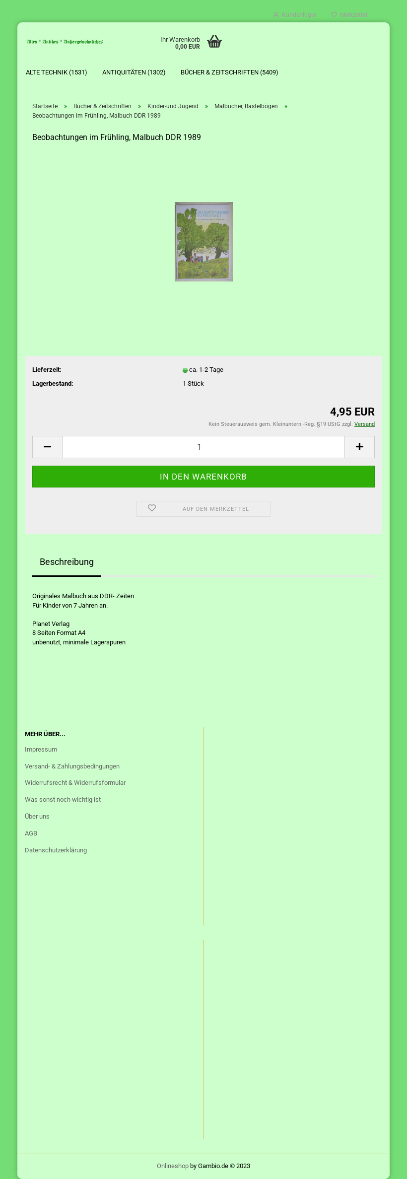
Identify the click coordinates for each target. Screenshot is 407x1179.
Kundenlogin (294, 14)
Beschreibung (67, 561)
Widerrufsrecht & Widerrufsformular (75, 782)
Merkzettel (349, 14)
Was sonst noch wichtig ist (63, 799)
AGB (31, 833)
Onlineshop (173, 1166)
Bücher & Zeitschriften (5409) (229, 72)
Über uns (37, 816)
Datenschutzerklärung (56, 850)
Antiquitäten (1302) (134, 72)
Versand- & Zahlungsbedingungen (72, 766)
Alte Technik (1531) (56, 72)
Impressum (41, 749)
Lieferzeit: (47, 369)
